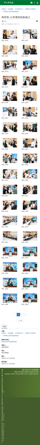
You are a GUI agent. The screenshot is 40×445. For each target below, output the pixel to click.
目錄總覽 (10, 9)
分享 (5, 21)
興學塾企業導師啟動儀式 (11, 11)
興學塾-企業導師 (30, 9)
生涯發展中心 (19, 9)
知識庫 (4, 9)
